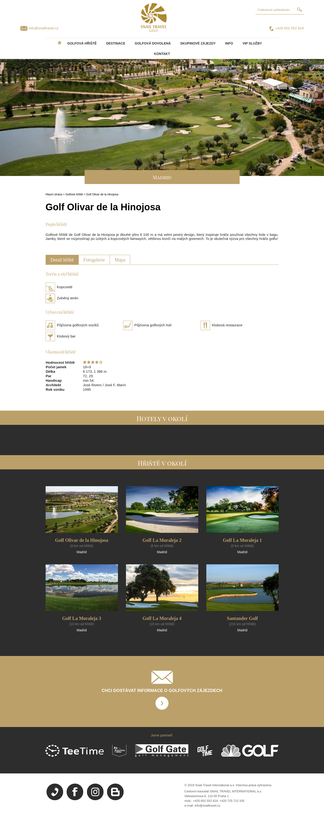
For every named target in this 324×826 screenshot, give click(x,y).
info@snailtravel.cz (44, 28)
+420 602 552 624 (289, 28)
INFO (229, 43)
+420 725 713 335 (232, 801)
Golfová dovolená (153, 43)
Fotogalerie (94, 259)
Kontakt (162, 54)
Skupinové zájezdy (198, 43)
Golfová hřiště (82, 43)
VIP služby (252, 43)
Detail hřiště (62, 259)
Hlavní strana (54, 194)
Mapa (120, 259)
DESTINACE (115, 43)
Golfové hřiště (74, 194)
